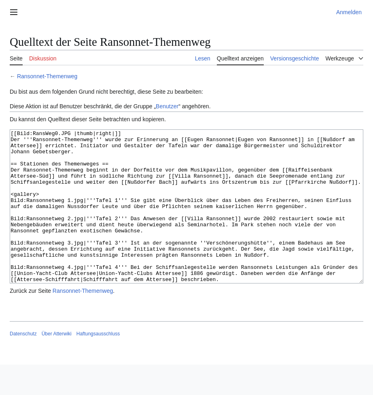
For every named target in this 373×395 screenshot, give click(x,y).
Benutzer (167, 106)
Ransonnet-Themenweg (47, 76)
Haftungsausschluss (98, 364)
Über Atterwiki (57, 364)
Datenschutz (23, 364)
